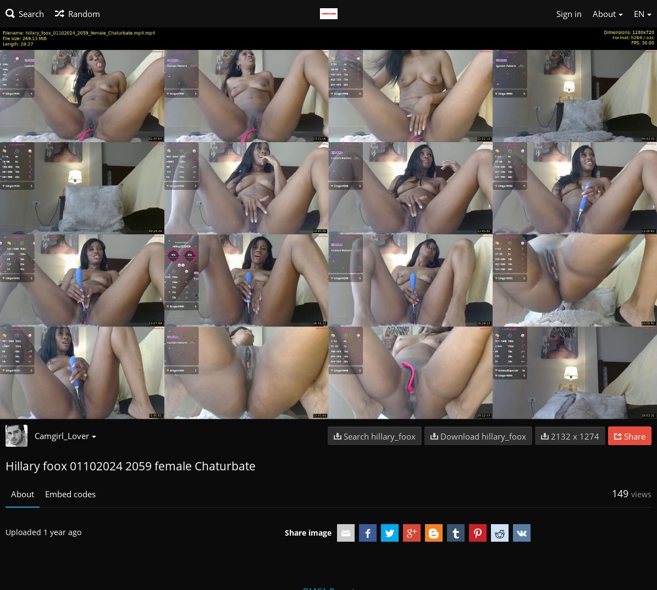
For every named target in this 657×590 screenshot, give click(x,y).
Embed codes (70, 493)
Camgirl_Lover (65, 435)
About (22, 493)
